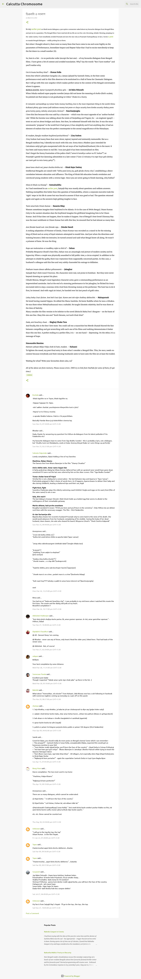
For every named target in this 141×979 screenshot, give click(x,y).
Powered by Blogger (70, 976)
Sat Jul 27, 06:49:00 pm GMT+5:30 (45, 894)
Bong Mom (36, 768)
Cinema (29, 375)
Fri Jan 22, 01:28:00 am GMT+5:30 (45, 838)
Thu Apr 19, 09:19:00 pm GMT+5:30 (46, 784)
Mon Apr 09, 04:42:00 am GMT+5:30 (46, 730)
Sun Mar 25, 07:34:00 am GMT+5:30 (46, 424)
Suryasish (36, 872)
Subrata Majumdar (39, 453)
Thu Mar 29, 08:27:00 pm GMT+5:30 (46, 699)
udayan (35, 656)
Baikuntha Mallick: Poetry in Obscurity (57, 953)
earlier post (36, 29)
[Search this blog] (127, 4)
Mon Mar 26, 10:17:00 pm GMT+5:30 (46, 609)
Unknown (36, 828)
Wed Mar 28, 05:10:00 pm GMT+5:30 (46, 683)
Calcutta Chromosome (24, 4)
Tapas (34, 844)
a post (110, 37)
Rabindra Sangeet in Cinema (54, 932)
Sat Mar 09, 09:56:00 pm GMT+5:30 (46, 851)
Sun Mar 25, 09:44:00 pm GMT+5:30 (46, 524)
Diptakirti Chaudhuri (40, 631)
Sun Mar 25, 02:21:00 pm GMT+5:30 (46, 446)
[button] (27, 22)
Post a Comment (32, 913)
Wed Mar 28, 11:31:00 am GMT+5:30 (46, 667)
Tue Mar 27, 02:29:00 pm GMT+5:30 (46, 649)
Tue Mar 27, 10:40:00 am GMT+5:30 (46, 625)
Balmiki (35, 690)
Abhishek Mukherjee (40, 616)
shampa (35, 706)
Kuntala (35, 395)
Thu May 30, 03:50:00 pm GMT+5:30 (46, 822)
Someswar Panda (39, 674)
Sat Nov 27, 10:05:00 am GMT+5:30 (46, 908)
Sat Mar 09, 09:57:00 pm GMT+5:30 (46, 865)
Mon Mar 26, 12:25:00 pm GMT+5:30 (46, 591)
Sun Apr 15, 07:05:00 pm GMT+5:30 (46, 762)
